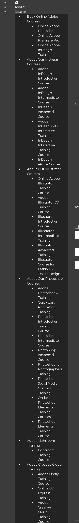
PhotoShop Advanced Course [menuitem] (47, 355)
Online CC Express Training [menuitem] (46, 493)
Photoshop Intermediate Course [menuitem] (48, 340)
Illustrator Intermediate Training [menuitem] (48, 235)
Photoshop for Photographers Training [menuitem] (50, 369)
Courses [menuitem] (21, 12)
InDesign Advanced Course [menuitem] (46, 112)
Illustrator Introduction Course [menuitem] (48, 221)
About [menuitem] (20, 7)
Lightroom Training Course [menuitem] (46, 455)
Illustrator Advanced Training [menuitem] (46, 250)
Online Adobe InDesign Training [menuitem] (49, 50)
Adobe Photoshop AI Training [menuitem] (48, 293)
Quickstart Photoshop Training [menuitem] (46, 307)
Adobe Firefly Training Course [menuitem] (48, 478)
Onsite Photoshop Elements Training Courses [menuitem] (46, 407)
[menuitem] (16, 2)
